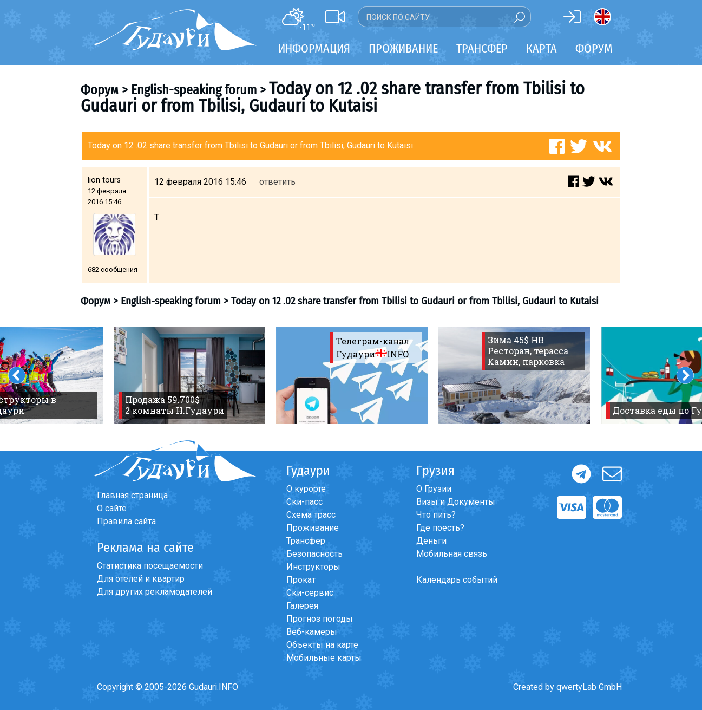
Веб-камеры (311, 632)
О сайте (112, 508)
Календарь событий (456, 580)
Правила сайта (126, 521)
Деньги (431, 541)
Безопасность (314, 554)
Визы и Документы (455, 502)
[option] (189, 375)
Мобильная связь (451, 554)
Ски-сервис (309, 593)
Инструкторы (313, 567)
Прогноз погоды (319, 619)
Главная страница (132, 495)
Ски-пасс (304, 502)
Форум (594, 48)
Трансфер (305, 541)
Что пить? (436, 515)
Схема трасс (311, 515)
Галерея (302, 606)
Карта (541, 48)
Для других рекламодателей (154, 592)
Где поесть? (440, 528)
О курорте (306, 489)
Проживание (312, 528)
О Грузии (433, 489)
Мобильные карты (324, 658)
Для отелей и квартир (141, 579)
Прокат (301, 580)
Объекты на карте (322, 645)
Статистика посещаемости (150, 566)
